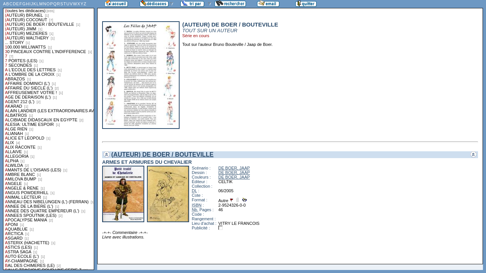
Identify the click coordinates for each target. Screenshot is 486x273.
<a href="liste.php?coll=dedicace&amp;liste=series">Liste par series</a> (48, 135)
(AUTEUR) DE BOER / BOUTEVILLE (162, 154)
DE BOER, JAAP (234, 168)
